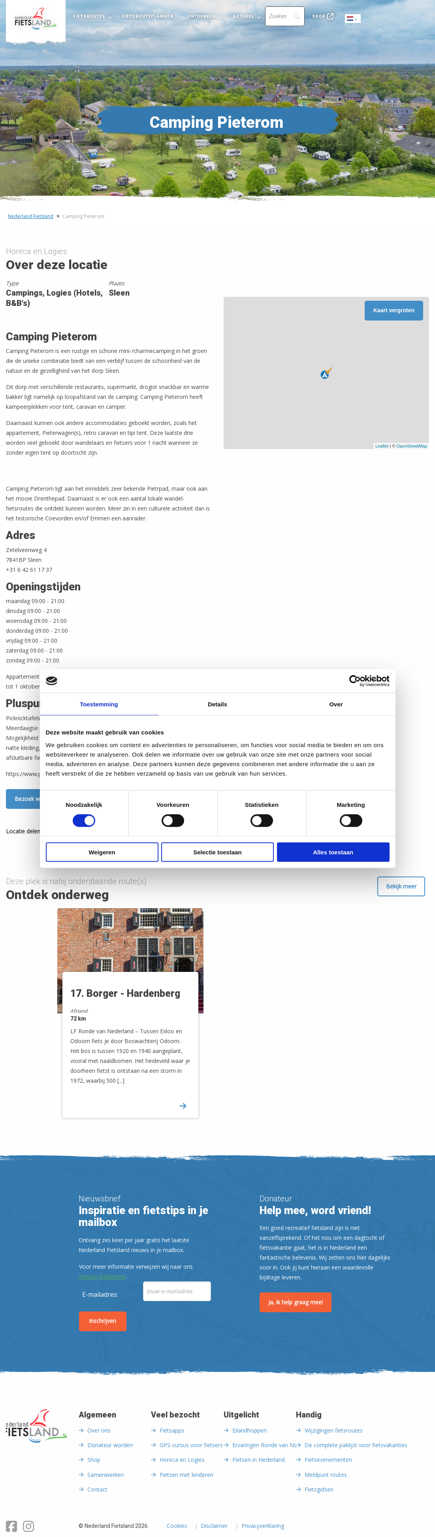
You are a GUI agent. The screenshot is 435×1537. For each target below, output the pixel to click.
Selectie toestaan (217, 851)
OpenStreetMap (411, 446)
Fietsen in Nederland (258, 1459)
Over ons (99, 1430)
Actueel (243, 16)
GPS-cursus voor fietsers (191, 1445)
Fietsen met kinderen (186, 1474)
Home (36, 18)
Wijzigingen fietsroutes (334, 1430)
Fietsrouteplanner (147, 16)
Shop (319, 16)
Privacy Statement (102, 1276)
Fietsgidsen (319, 1489)
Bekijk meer (401, 886)
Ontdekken (201, 16)
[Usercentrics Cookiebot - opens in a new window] (355, 681)
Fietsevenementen (328, 1459)
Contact (97, 1489)
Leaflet (381, 446)
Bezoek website (35, 799)
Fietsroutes (89, 16)
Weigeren (102, 851)
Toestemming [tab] (99, 704)
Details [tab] (217, 704)
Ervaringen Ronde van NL (264, 1445)
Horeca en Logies (182, 1459)
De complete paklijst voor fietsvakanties (356, 1445)
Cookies (177, 1526)
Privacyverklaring (262, 1526)
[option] (134, 1020)
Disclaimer (214, 1526)
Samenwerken (105, 1474)
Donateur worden (110, 1445)
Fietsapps (172, 1430)
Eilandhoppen (249, 1430)
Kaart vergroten (393, 310)
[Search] (285, 16)
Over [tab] (336, 704)
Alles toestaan (333, 851)
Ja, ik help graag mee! (295, 1302)
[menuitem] (36, 18)
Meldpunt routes (326, 1474)
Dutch (353, 19)
